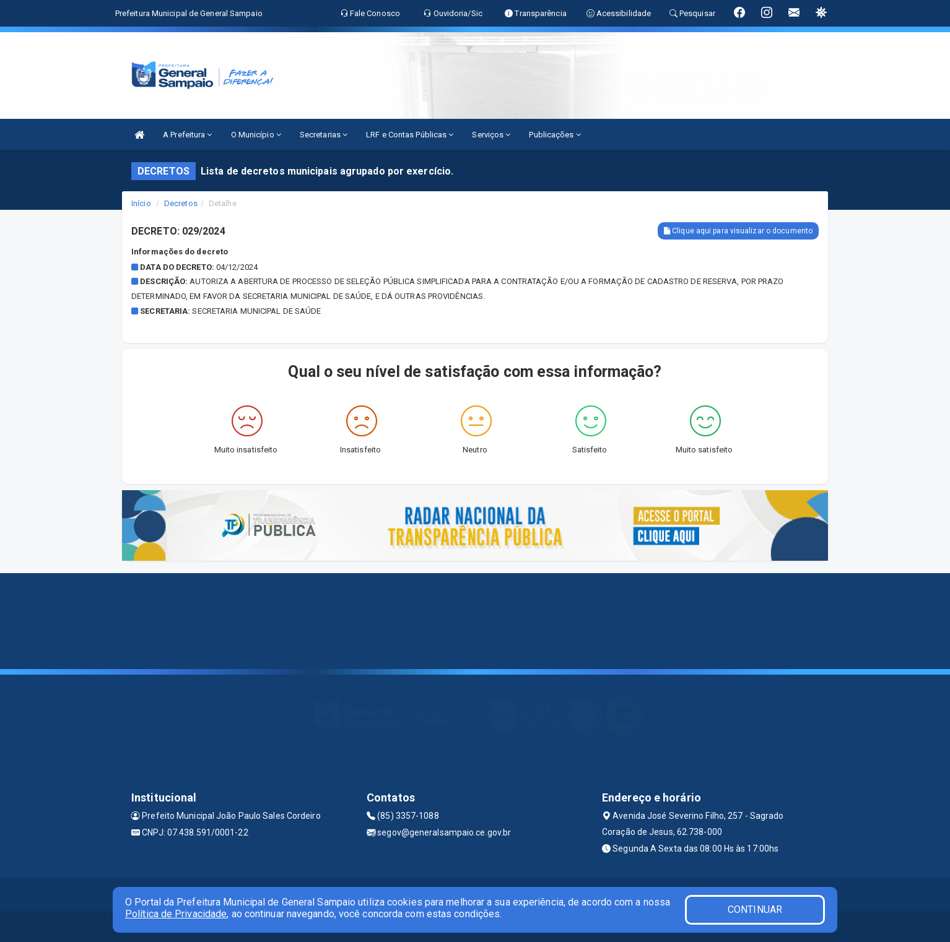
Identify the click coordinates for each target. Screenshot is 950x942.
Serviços (491, 134)
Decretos (181, 203)
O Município (256, 134)
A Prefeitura (187, 134)
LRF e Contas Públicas (409, 134)
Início (141, 203)
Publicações (554, 134)
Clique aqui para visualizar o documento (738, 231)
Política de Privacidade (176, 914)
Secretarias (323, 134)
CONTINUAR (755, 909)
